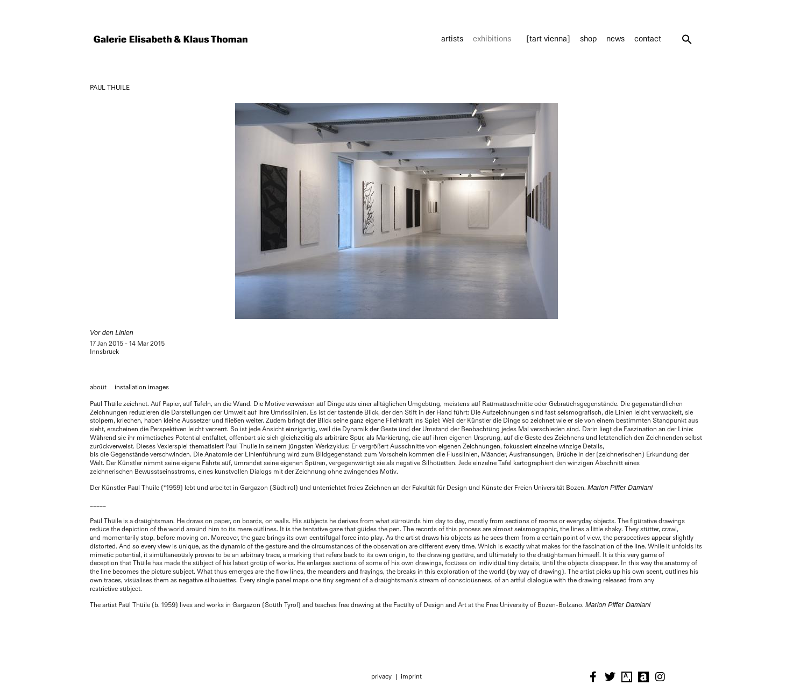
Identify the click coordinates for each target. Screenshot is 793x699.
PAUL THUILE (110, 87)
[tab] (98, 387)
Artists (452, 39)
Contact (647, 39)
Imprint (411, 676)
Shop (588, 39)
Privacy (381, 676)
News (615, 39)
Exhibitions (494, 39)
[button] (687, 39)
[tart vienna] (548, 39)
